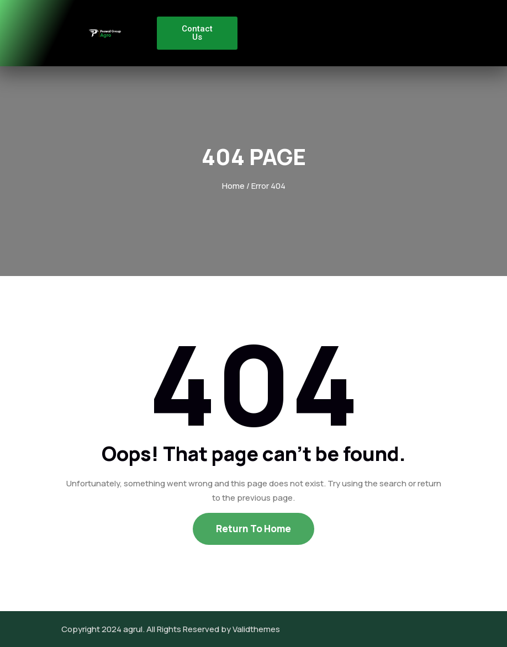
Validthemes (256, 629)
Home (233, 186)
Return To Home (253, 528)
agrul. (134, 629)
